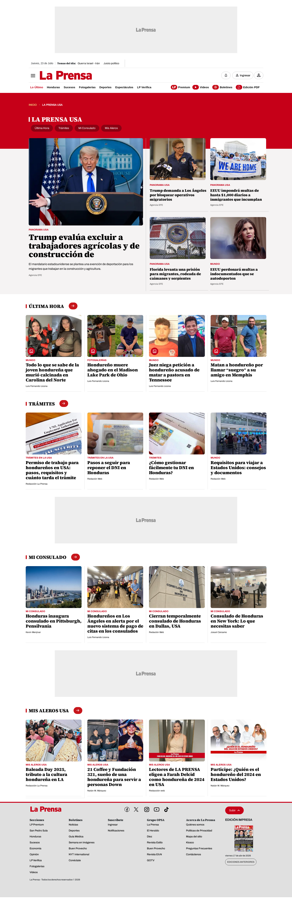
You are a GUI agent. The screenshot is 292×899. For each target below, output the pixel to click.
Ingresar (245, 75)
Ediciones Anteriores (240, 862)
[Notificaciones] (226, 75)
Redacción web (157, 791)
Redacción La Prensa (36, 484)
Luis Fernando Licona (36, 386)
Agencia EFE (35, 275)
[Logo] (56, 75)
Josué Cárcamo (219, 632)
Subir (234, 810)
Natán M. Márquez (96, 791)
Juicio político (111, 63)
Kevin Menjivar (33, 632)
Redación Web (94, 479)
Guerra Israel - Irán (89, 63)
